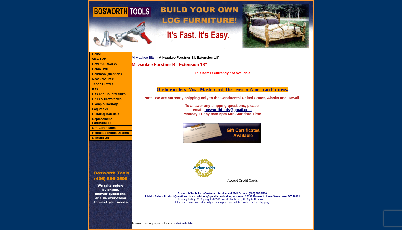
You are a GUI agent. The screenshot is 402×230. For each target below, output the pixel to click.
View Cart (99, 59)
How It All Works (104, 64)
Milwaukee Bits (143, 57)
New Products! (103, 79)
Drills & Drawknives (107, 99)
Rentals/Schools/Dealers (110, 133)
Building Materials (105, 114)
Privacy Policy (187, 199)
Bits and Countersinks (109, 94)
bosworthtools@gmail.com (228, 110)
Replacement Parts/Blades (102, 121)
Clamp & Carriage (105, 104)
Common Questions (107, 74)
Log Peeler (100, 109)
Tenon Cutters (102, 84)
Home (96, 54)
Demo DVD (100, 69)
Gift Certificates (104, 128)
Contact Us (100, 138)
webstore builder (183, 223)
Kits (95, 89)
